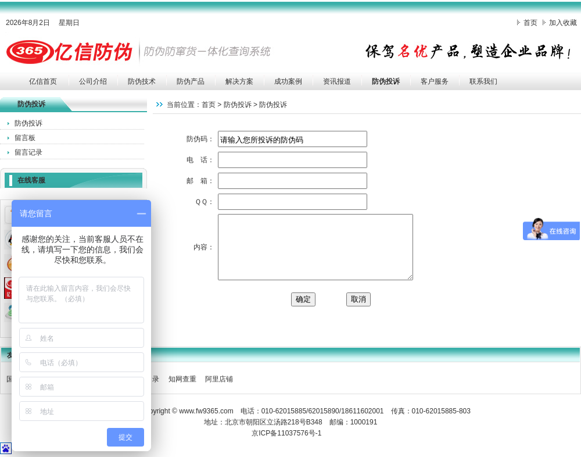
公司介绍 (93, 81)
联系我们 (483, 81)
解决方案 (239, 81)
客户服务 (435, 81)
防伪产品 (191, 81)
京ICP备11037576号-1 (286, 433)
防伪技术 (142, 81)
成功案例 (288, 81)
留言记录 (28, 152)
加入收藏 (563, 23)
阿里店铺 (219, 379)
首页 (530, 23)
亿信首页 (43, 81)
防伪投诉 (386, 81)
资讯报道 (337, 81)
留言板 (25, 138)
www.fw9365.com (206, 411)
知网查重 (182, 379)
